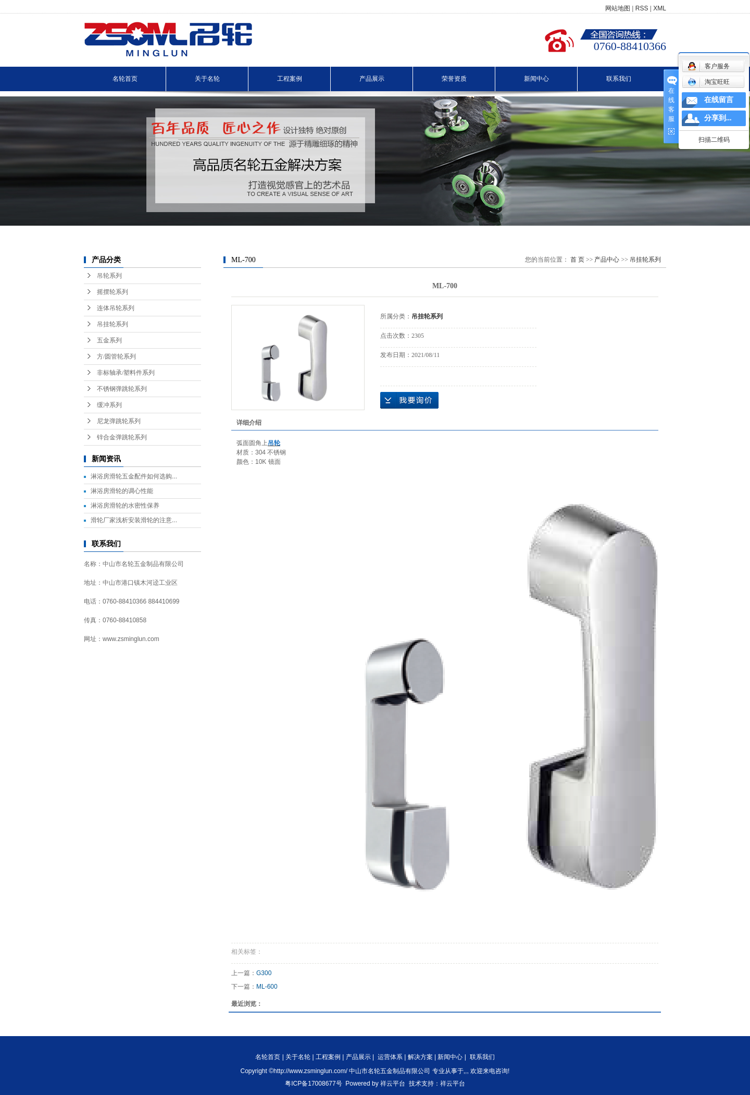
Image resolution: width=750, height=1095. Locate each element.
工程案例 (289, 78)
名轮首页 (125, 78)
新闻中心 (536, 78)
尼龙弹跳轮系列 (119, 421)
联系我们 (618, 78)
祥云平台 (392, 1083)
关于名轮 (207, 78)
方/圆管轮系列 (116, 356)
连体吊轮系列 (115, 308)
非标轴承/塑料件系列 (126, 372)
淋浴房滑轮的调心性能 (122, 491)
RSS (641, 8)
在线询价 (409, 400)
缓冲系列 (109, 405)
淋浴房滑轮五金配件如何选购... (134, 476)
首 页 (577, 259)
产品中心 (606, 259)
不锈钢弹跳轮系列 (122, 388)
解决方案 (420, 1057)
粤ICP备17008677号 (313, 1083)
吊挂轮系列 (112, 324)
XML (659, 8)
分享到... (718, 118)
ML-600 (267, 986)
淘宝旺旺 (709, 82)
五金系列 (109, 340)
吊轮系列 (109, 275)
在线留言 (718, 100)
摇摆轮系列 (112, 292)
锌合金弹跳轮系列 (122, 437)
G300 (263, 973)
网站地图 (617, 8)
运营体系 (390, 1057)
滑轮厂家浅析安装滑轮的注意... (134, 520)
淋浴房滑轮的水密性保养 (125, 505)
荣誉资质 (454, 78)
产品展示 (371, 78)
